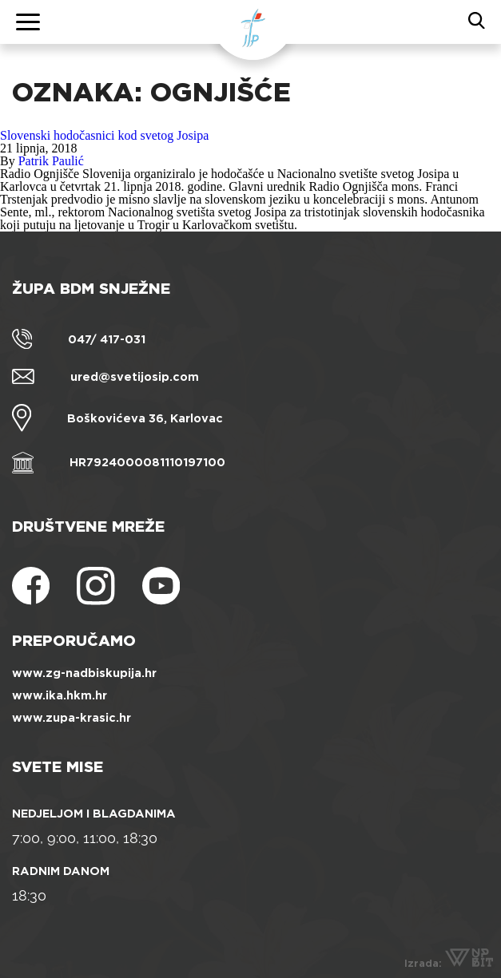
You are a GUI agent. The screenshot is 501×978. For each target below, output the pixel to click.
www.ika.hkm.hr (59, 695)
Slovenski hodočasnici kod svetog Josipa (104, 135)
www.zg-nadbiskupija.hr (84, 673)
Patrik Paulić (51, 161)
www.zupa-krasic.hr (71, 717)
